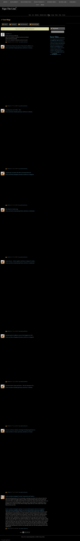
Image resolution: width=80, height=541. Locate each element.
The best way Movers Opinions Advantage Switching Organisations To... (20, 429)
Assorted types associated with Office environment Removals (18, 172)
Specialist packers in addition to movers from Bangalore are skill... (19, 335)
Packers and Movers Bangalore (11, 337)
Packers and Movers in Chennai (25, 47)
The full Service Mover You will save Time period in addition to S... (19, 45)
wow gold (59, 54)
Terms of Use (23, 536)
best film (54, 37)
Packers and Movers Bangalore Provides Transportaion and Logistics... (20, 496)
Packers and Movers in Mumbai (25, 111)
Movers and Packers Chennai (11, 47)
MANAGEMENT (14, 2)
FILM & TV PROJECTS (39, 2)
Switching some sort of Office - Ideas (13, 109)
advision (8, 105)
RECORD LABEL (63, 2)
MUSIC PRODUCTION (26, 2)
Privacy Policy (42, 536)
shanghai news (59, 52)
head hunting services (58, 44)
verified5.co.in (8, 33)
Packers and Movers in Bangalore (27, 174)
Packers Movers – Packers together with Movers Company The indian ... (20, 261)
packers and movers (24, 41)
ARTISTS (5, 2)
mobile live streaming (54, 46)
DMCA (37, 536)
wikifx (54, 54)
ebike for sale (55, 40)
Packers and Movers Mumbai (11, 387)
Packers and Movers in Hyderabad (27, 211)
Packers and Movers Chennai (11, 431)
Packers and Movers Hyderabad (12, 263)
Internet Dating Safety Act (31, 536)
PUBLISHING (73, 2)
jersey (63, 44)
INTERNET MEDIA (51, 2)
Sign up (42, 4)
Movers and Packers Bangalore (11, 174)
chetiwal (8, 41)
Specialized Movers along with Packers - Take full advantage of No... (19, 385)
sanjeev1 (8, 528)
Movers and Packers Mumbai (11, 111)
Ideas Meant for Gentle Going (11, 209)
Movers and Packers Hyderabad (12, 211)
